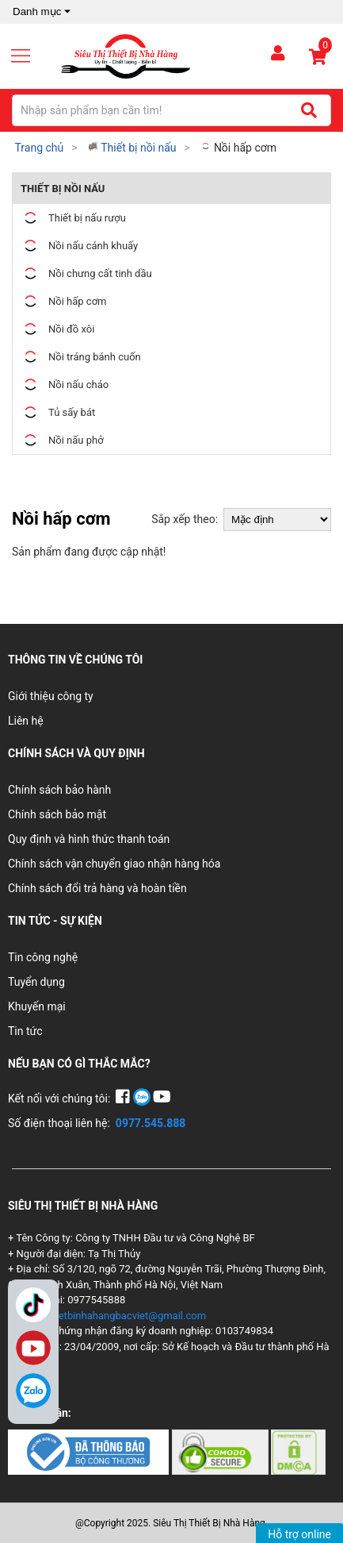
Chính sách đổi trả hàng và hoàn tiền (97, 888)
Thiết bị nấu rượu (73, 218)
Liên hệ (26, 720)
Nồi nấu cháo (65, 384)
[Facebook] (124, 1098)
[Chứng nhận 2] (221, 1451)
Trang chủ (38, 147)
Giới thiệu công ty (50, 696)
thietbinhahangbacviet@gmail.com (126, 1316)
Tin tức (25, 1031)
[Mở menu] (27, 56)
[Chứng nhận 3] (298, 1451)
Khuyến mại (37, 1006)
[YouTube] (162, 1098)
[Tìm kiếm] (308, 110)
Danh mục (43, 12)
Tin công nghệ (43, 957)
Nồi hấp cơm (238, 147)
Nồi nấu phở (62, 440)
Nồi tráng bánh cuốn (81, 357)
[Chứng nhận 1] (90, 1451)
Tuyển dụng (36, 981)
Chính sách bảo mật (57, 814)
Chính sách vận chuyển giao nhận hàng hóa (114, 863)
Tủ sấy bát (58, 412)
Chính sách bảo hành (59, 789)
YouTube (33, 1347)
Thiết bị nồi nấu (132, 147)
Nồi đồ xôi (57, 329)
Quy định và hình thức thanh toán (89, 839)
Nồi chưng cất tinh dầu (86, 273)
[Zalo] (33, 1390)
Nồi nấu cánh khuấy (79, 246)
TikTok (33, 1304)
